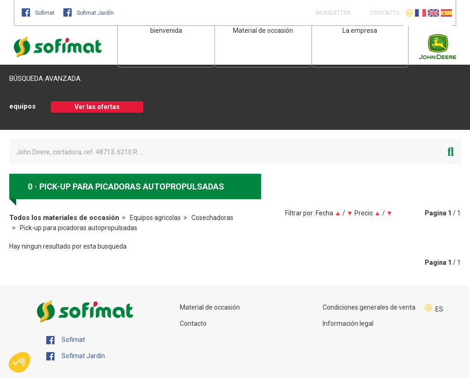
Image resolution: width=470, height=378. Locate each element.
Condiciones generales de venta (369, 307)
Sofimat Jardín (88, 13)
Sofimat (39, 13)
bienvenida (166, 30)
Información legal (348, 323)
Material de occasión (263, 30)
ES (439, 309)
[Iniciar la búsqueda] (450, 152)
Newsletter (332, 13)
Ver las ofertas (97, 106)
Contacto (193, 323)
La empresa (359, 30)
